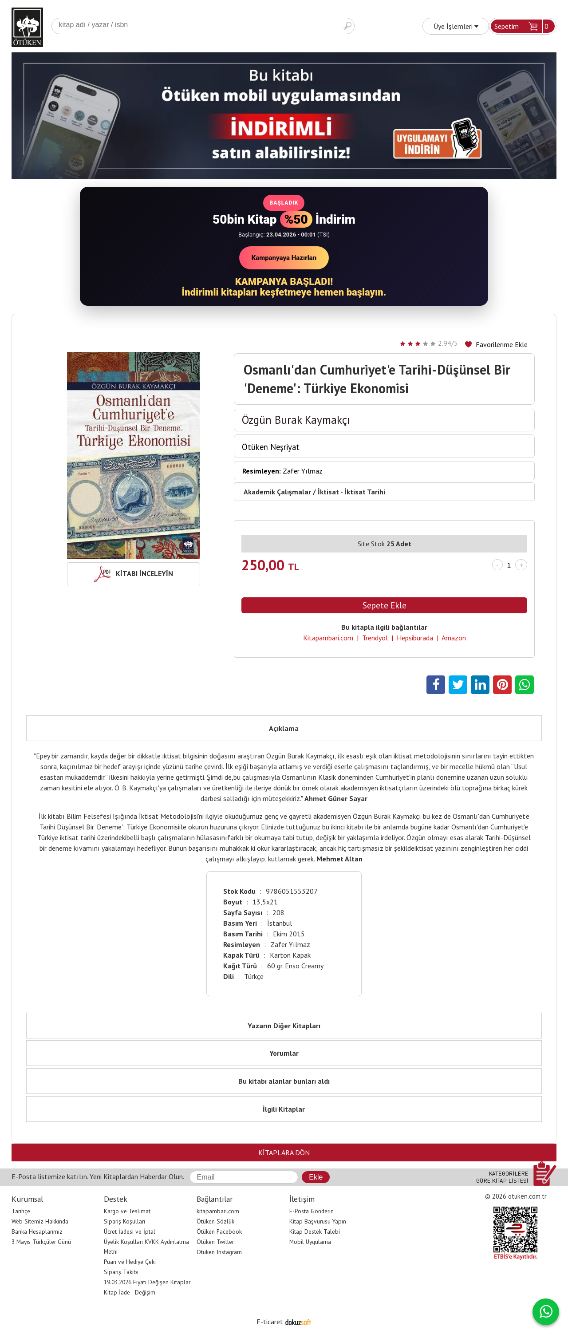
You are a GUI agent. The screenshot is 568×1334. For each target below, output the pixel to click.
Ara (347, 26)
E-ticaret (269, 1321)
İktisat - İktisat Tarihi (351, 491)
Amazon (454, 637)
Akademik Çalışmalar (277, 491)
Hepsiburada (415, 637)
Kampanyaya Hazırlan (284, 258)
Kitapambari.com (328, 637)
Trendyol (375, 637)
